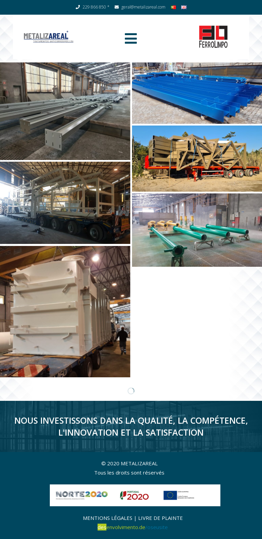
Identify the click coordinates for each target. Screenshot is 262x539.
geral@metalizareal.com (140, 7)
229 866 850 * (93, 7)
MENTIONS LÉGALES (107, 517)
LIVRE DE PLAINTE (160, 517)
